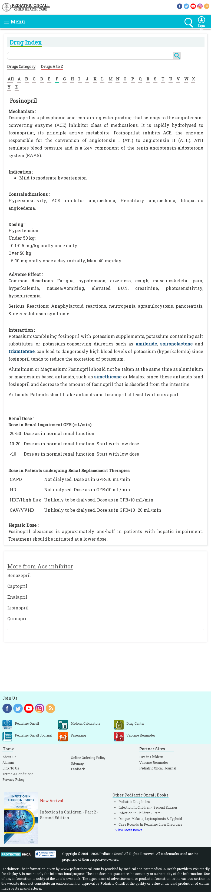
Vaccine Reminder (153, 762)
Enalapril (17, 597)
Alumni (8, 762)
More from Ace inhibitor (40, 566)
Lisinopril (18, 608)
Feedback (78, 769)
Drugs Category (21, 66)
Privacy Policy (13, 779)
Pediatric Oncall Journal (157, 768)
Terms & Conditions (18, 774)
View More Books (129, 830)
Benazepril (19, 575)
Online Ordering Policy (88, 757)
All (11, 79)
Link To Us (10, 768)
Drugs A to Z (52, 66)
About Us (9, 757)
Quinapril (17, 618)
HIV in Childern (151, 757)
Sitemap (77, 763)
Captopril (17, 586)
